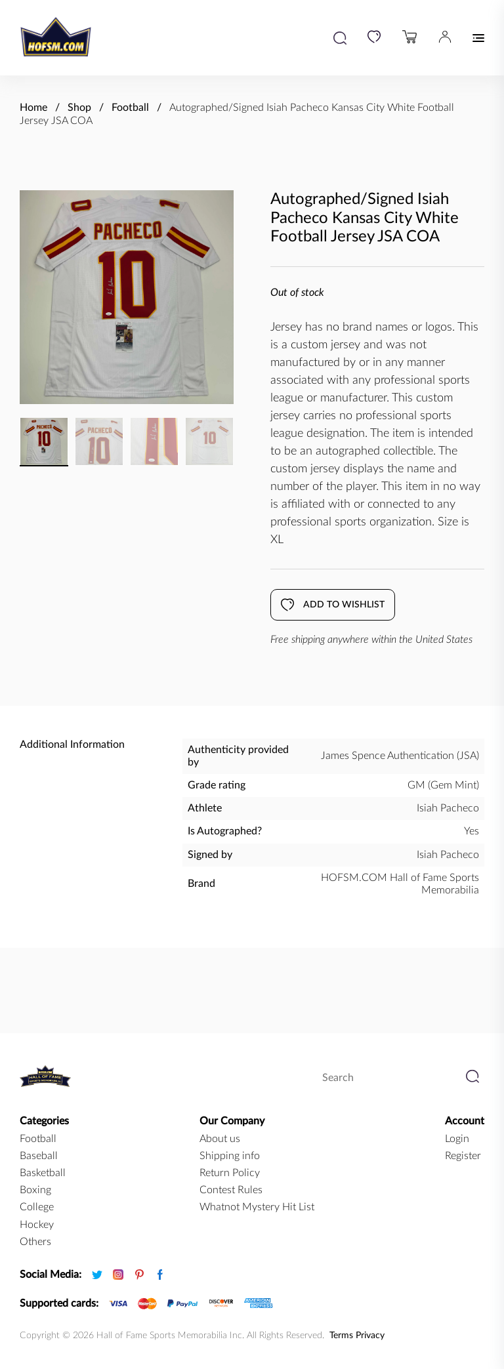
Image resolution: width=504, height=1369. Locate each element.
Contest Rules (231, 1190)
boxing (35, 1190)
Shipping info (230, 1156)
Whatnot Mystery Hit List (257, 1207)
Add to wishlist (333, 604)
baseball (39, 1156)
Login (457, 1139)
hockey (37, 1224)
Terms (341, 1335)
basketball (43, 1173)
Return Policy (230, 1173)
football (38, 1139)
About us (220, 1139)
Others (35, 1241)
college (37, 1207)
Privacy (370, 1335)
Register (463, 1156)
